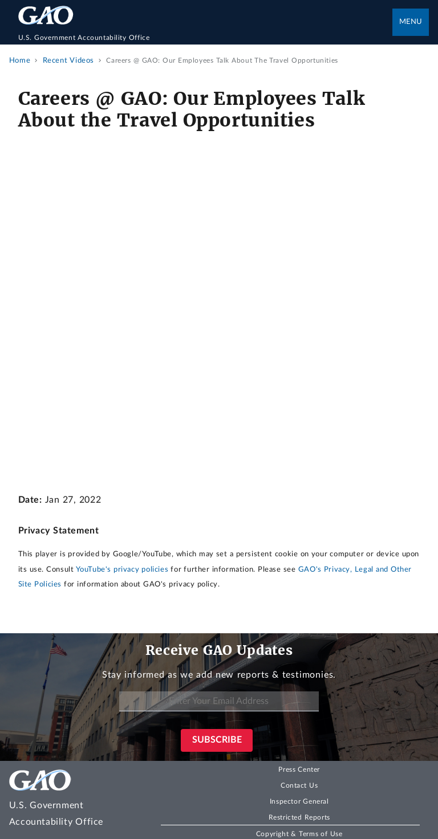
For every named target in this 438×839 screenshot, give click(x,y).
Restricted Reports (299, 817)
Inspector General (299, 801)
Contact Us (299, 785)
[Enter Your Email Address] (219, 701)
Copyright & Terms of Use (299, 833)
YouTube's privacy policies (122, 569)
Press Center (299, 769)
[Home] (205, 37)
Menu (410, 22)
